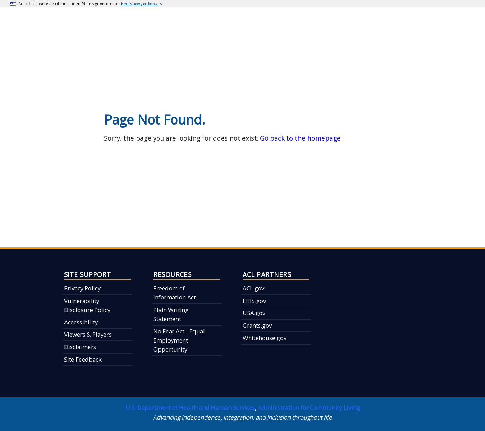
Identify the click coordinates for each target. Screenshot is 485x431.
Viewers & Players (88, 334)
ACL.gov (253, 288)
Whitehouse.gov (264, 338)
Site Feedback (83, 359)
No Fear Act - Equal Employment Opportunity (179, 340)
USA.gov (254, 313)
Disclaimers (80, 347)
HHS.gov (254, 301)
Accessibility (81, 322)
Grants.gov (257, 325)
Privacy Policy (82, 288)
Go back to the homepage (300, 138)
